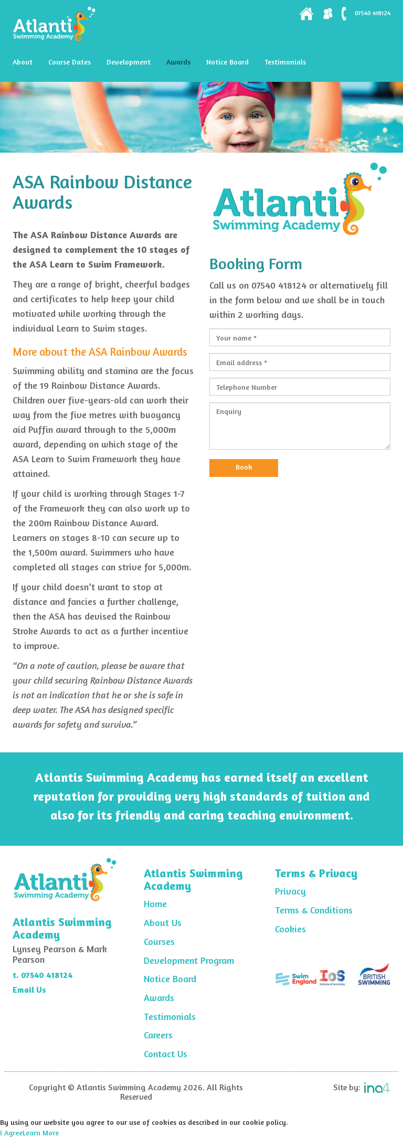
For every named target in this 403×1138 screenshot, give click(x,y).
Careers (158, 1034)
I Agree (11, 1132)
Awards (178, 61)
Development (129, 61)
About (23, 61)
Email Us (29, 989)
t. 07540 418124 (42, 975)
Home (155, 903)
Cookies (290, 928)
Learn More (41, 1132)
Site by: (361, 1087)
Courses (159, 941)
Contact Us (165, 1053)
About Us (163, 922)
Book (244, 466)
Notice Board (227, 61)
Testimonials (285, 61)
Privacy (290, 891)
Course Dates (69, 61)
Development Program (189, 960)
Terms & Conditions (314, 910)
